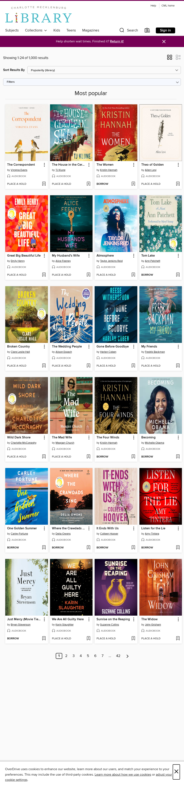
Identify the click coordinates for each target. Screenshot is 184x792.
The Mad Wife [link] (62, 437)
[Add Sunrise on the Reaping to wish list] (133, 638)
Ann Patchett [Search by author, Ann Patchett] (152, 261)
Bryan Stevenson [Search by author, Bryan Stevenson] (20, 624)
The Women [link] (105, 165)
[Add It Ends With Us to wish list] (133, 548)
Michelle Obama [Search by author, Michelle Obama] (154, 443)
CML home (168, 5)
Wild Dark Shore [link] (18, 437)
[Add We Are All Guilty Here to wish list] (88, 638)
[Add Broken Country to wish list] (43, 366)
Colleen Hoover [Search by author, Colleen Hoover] (109, 533)
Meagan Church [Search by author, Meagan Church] (65, 443)
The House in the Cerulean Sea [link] (69, 165)
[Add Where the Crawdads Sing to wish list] (88, 548)
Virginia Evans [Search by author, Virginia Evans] (19, 170)
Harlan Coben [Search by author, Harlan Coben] (108, 352)
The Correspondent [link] (21, 165)
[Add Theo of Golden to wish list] (177, 184)
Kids (56, 30)
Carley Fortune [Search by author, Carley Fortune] (19, 533)
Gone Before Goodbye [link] (113, 347)
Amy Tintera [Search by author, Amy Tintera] (152, 533)
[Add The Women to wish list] (133, 184)
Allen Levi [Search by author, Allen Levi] (150, 170)
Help (153, 5)
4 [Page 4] (81, 656)
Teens (71, 30)
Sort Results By (14, 70)
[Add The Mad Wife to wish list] (88, 457)
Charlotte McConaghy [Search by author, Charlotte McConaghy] (23, 443)
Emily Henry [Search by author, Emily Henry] (18, 261)
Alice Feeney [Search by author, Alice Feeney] (63, 261)
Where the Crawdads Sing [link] (69, 528)
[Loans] (147, 31)
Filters (11, 82)
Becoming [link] (148, 437)
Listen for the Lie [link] (153, 528)
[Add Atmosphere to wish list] (133, 275)
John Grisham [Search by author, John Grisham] (153, 624)
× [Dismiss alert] (164, 41)
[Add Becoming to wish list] (177, 457)
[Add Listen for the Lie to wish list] (177, 548)
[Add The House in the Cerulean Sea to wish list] (88, 184)
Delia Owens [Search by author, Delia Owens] (63, 533)
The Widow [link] (149, 619)
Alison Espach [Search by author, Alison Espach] (64, 352)
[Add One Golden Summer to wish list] (43, 548)
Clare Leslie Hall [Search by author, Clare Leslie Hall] (20, 352)
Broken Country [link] (18, 347)
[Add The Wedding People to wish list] (88, 366)
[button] (128, 31)
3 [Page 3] (74, 656)
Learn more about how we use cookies (123, 774)
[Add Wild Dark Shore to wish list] (43, 457)
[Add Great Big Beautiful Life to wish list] (43, 275)
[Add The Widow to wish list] (177, 638)
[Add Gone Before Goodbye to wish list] (133, 366)
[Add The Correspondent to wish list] (43, 184)
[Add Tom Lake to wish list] (177, 275)
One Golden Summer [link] (22, 528)
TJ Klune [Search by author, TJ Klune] (60, 170)
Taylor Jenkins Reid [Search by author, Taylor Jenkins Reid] (111, 261)
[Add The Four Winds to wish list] (133, 457)
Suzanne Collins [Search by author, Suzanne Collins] (109, 624)
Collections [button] (36, 30)
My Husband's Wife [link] (66, 256)
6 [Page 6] (95, 656)
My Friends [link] (149, 347)
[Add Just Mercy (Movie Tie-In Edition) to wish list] (43, 638)
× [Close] (176, 772)
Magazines (90, 30)
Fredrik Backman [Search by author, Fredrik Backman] (155, 352)
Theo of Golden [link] (152, 165)
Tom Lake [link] (148, 256)
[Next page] (127, 655)
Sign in (165, 30)
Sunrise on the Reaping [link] (113, 619)
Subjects (12, 30)
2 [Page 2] (66, 656)
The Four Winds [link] (108, 437)
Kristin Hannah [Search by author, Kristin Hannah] (108, 170)
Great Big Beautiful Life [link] (24, 256)
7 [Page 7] (102, 656)
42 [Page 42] (118, 656)
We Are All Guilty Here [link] (68, 619)
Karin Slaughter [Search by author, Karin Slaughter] (65, 624)
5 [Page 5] (88, 656)
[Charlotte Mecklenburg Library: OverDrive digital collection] (38, 14)
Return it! (117, 41)
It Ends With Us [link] (108, 528)
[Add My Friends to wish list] (177, 366)
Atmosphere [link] (105, 256)
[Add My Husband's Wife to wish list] (88, 275)
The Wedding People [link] (67, 347)
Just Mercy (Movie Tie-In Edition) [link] (24, 619)
